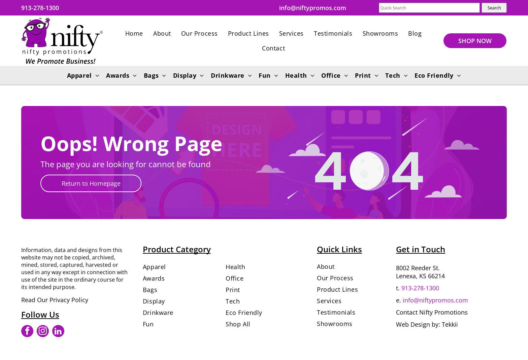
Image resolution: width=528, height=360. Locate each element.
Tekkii (450, 324)
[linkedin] (58, 332)
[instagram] (43, 332)
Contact (407, 312)
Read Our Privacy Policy (54, 300)
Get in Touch (420, 249)
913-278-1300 (420, 288)
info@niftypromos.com (435, 300)
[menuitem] (134, 33)
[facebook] (27, 332)
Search (494, 8)
